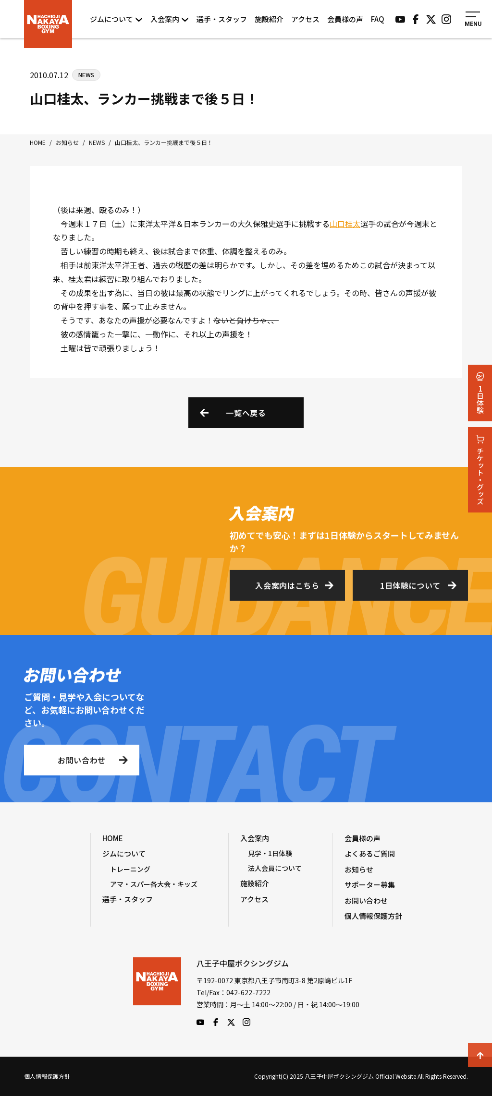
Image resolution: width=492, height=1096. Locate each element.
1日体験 (480, 393)
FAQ (377, 19)
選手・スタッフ (222, 19)
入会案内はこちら (287, 588)
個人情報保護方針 (373, 916)
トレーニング (130, 869)
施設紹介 (269, 19)
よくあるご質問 (369, 853)
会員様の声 (345, 19)
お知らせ (358, 869)
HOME (112, 838)
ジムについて (116, 19)
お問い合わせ (82, 763)
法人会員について (275, 868)
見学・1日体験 (270, 853)
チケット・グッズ (480, 470)
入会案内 (169, 19)
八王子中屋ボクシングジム (157, 991)
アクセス (305, 19)
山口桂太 (345, 223)
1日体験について (410, 588)
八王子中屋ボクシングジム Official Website (48, 24)
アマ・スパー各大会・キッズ (153, 884)
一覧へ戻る (246, 412)
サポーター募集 (369, 885)
